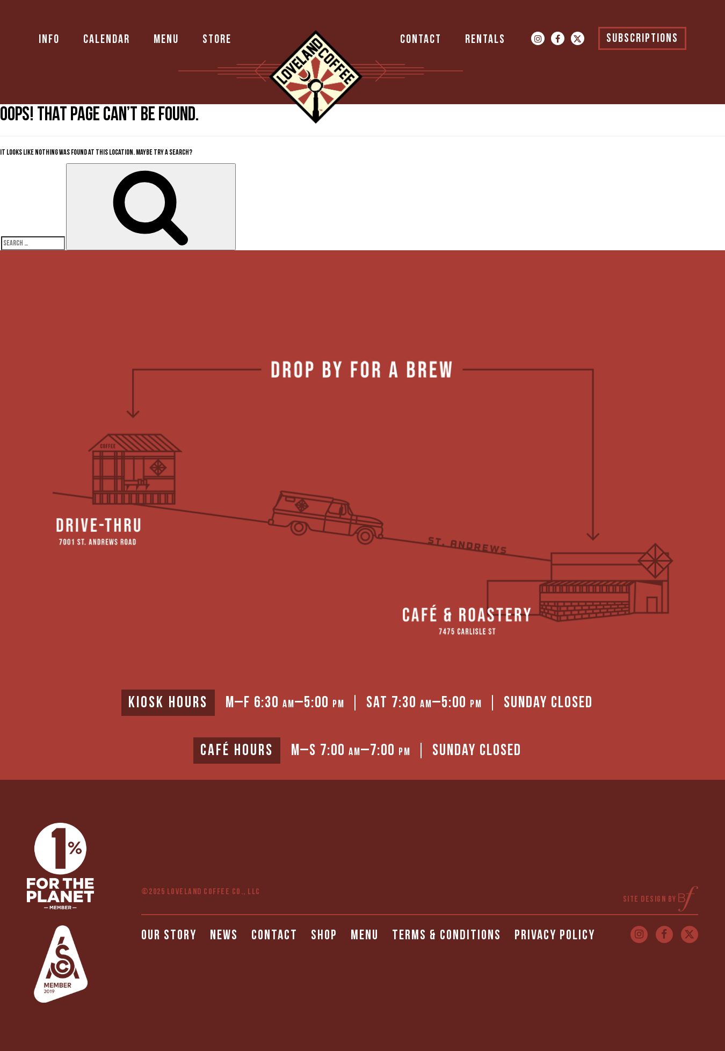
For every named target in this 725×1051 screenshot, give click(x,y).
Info (49, 39)
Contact (420, 39)
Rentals (485, 39)
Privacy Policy (554, 935)
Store (216, 39)
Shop (324, 935)
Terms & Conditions (446, 935)
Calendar (106, 39)
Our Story (169, 935)
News (224, 935)
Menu (166, 39)
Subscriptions (642, 38)
